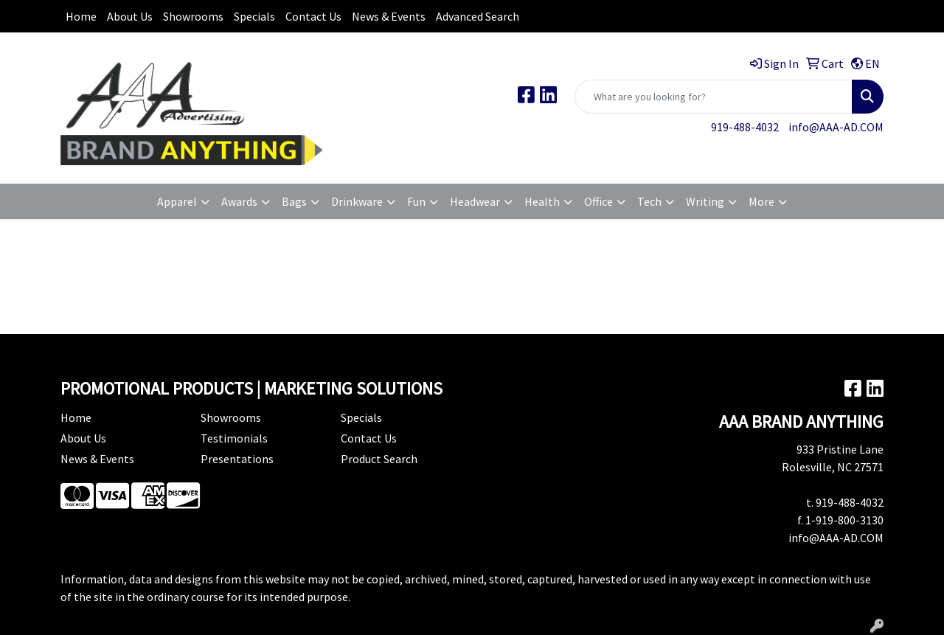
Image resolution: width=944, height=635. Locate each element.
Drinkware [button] (357, 201)
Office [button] (598, 201)
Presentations (237, 458)
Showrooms (193, 16)
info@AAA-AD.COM (836, 126)
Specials (254, 16)
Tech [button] (649, 201)
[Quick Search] (714, 97)
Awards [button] (239, 201)
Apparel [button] (177, 201)
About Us (130, 16)
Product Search (379, 458)
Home (81, 16)
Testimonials (234, 438)
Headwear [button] (475, 201)
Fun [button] (416, 201)
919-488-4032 (745, 126)
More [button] (761, 201)
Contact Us (313, 16)
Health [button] (542, 201)
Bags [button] (294, 201)
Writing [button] (705, 201)
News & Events (389, 16)
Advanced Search (477, 16)
